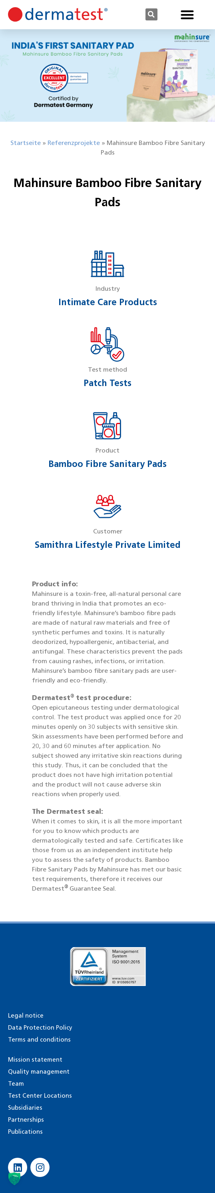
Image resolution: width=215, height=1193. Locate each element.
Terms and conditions (39, 1039)
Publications (25, 1131)
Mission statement (35, 1059)
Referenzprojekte (74, 143)
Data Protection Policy (40, 1027)
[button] (151, 14)
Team (16, 1083)
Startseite (25, 143)
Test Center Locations (40, 1095)
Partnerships (26, 1119)
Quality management (39, 1071)
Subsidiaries (25, 1107)
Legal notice (26, 1015)
